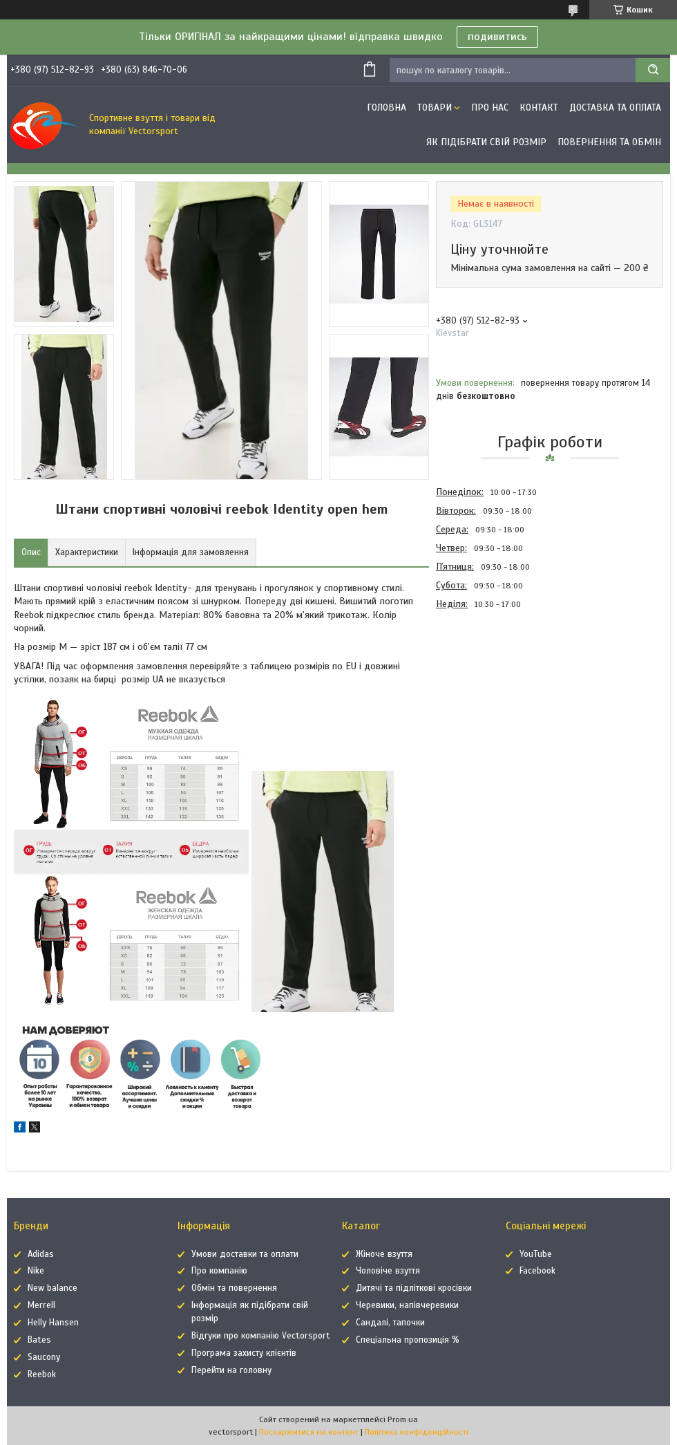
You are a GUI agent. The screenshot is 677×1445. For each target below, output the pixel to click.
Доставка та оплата (615, 107)
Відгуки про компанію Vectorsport (260, 1335)
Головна (386, 107)
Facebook (537, 1270)
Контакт (538, 107)
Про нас (489, 107)
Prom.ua (403, 1419)
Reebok (42, 1374)
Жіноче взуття (384, 1254)
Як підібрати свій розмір (486, 142)
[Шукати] (653, 70)
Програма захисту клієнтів (243, 1353)
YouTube (535, 1254)
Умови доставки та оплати (244, 1254)
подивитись (497, 37)
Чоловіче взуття (388, 1270)
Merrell (41, 1305)
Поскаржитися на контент (309, 1432)
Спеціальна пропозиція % (407, 1339)
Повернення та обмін (609, 142)
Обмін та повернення (234, 1288)
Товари (434, 107)
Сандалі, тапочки (390, 1322)
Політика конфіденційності (416, 1432)
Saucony (44, 1357)
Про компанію (219, 1270)
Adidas (41, 1254)
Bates (39, 1339)
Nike (36, 1270)
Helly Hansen (53, 1322)
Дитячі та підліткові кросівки (414, 1288)
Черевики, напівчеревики (407, 1305)
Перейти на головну (231, 1370)
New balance (52, 1288)
